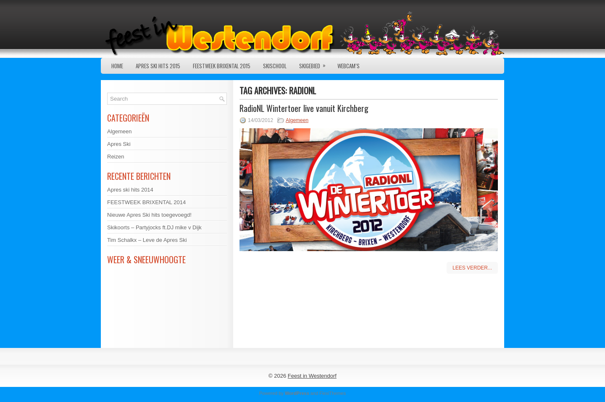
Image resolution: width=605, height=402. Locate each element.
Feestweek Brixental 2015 (221, 66)
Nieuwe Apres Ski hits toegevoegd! (149, 215)
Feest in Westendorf (312, 376)
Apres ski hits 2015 (158, 66)
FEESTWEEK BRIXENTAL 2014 (146, 202)
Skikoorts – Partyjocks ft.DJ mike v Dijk (154, 227)
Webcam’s (348, 66)
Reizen (115, 156)
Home (117, 66)
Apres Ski (119, 144)
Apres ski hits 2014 (130, 190)
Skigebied (315, 64)
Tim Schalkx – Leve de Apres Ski (147, 240)
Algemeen (297, 120)
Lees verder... (472, 268)
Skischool (275, 66)
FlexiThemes (332, 393)
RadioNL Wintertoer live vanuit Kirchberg (303, 108)
